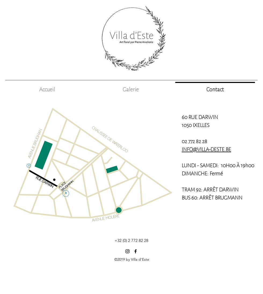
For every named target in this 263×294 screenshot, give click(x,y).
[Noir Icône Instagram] (127, 251)
